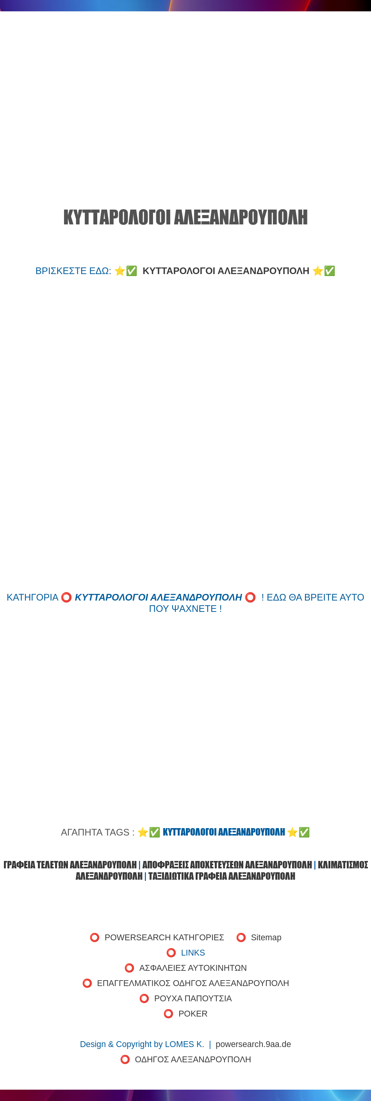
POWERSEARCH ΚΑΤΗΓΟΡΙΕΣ (164, 937)
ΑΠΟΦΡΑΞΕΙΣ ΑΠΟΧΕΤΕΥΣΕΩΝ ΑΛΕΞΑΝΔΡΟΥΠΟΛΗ (227, 864)
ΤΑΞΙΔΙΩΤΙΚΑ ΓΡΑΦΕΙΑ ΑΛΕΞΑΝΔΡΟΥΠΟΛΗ (221, 876)
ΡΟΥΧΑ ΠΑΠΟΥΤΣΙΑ (193, 998)
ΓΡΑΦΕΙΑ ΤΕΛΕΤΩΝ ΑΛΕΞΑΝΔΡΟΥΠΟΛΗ (70, 864)
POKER (193, 1014)
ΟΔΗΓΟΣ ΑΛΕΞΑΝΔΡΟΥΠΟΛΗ (193, 1059)
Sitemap (266, 937)
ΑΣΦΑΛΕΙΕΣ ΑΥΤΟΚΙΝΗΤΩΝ (193, 968)
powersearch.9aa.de (253, 1044)
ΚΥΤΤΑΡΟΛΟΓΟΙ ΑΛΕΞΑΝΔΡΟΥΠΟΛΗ (226, 270)
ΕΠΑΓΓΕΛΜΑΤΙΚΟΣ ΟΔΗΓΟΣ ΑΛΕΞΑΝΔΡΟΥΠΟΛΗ (193, 983)
